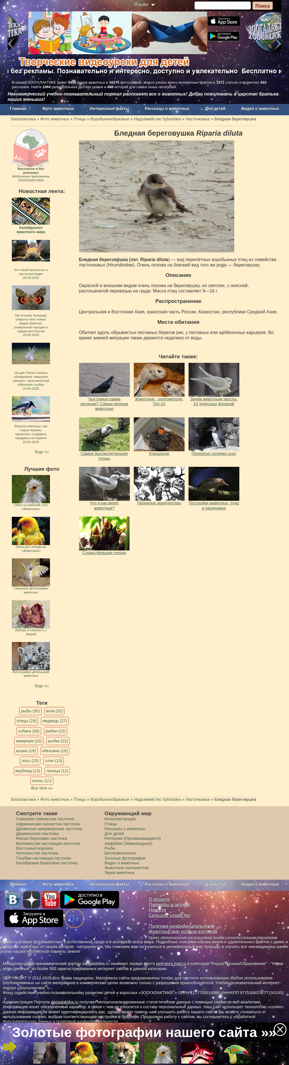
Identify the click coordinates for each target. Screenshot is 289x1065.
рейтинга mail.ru (171, 963)
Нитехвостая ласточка (37, 853)
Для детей (215, 108)
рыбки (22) (56, 731)
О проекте (159, 899)
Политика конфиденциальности (182, 926)
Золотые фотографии (124, 858)
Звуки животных (119, 872)
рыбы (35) (30, 711)
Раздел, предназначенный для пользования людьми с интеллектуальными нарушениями (213, 937)
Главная (18, 108)
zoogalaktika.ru (64, 1002)
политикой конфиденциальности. (87, 1021)
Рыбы (109, 848)
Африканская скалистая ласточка (48, 824)
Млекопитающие (120, 819)
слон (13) (53, 760)
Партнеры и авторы (169, 904)
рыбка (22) (58, 741)
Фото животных (58, 108)
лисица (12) (57, 771)
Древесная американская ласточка (49, 829)
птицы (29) (27, 721)
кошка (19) (26, 751)
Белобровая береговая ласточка (46, 863)
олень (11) (42, 780)
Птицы (110, 824)
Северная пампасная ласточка (45, 819)
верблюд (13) (28, 771)
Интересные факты (109, 108)
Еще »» (42, 452)
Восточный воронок (34, 848)
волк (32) (54, 711)
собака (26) (28, 731)
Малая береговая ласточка (41, 838)
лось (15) (30, 760)
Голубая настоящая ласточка (43, 858)
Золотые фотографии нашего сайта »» (144, 1032)
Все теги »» (42, 788)
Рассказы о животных (167, 108)
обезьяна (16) (55, 751)
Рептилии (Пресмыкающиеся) (132, 838)
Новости (157, 910)
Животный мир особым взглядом (183, 931)
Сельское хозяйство (169, 915)
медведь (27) (55, 721)
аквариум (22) (29, 741)
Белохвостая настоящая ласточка (48, 843)
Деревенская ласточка (37, 833)
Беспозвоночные (120, 853)
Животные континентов (126, 868)
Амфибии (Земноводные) (128, 843)
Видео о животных (260, 108)
